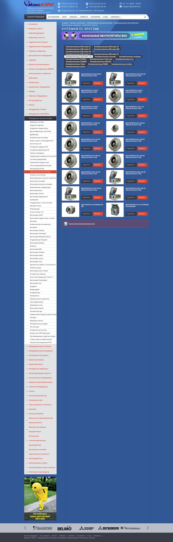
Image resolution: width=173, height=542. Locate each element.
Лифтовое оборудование (38, 96)
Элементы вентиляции (38, 175)
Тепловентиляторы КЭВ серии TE (106, 54)
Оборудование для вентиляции (99, 23)
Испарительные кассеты (38, 330)
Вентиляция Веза (36, 190)
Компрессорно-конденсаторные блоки (43, 314)
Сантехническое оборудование (40, 378)
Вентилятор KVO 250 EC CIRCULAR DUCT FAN (135, 156)
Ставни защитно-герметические (41, 339)
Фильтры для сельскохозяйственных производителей (37, 440)
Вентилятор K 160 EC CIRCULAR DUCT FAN (89, 91)
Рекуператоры (35, 209)
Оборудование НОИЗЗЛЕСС (39, 114)
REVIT (64, 17)
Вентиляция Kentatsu (37, 252)
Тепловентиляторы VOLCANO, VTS (78, 56)
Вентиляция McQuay (37, 243)
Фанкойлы (33, 409)
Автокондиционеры (36, 302)
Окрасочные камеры (36, 360)
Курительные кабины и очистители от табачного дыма (43, 266)
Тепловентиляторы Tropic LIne (100, 59)
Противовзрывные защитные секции (42, 336)
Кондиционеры (35, 293)
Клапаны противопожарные (39, 64)
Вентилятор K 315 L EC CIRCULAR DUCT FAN (135, 107)
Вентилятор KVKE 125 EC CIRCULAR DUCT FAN (136, 173)
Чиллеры (33, 317)
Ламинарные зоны (36, 305)
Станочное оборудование (38, 387)
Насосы (31, 105)
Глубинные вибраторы (37, 51)
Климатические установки (39, 138)
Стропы (32, 391)
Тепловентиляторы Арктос (76, 66)
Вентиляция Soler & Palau (39, 271)
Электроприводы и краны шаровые (42, 467)
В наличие (95, 17)
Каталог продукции (35, 17)
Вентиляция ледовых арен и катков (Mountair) (42, 219)
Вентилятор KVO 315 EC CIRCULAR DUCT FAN (90, 173)
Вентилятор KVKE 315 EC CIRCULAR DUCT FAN (136, 75)
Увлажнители (34, 296)
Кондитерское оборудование (39, 87)
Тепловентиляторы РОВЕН (98, 64)
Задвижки (32, 60)
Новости (84, 17)
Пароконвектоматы (36, 364)
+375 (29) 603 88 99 (97, 6)
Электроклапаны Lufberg (38, 463)
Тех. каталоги (53, 17)
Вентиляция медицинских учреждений (39, 198)
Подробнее (86, 83)
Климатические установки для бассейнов (40, 226)
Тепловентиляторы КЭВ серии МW (107, 49)
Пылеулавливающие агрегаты (40, 373)
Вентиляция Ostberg (37, 230)
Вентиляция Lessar (36, 258)
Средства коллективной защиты (41, 382)
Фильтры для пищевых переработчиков (37, 429)
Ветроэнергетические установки (41, 184)
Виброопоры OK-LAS (36, 38)
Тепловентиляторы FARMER (76, 61)
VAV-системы (34, 327)
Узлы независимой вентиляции (40, 165)
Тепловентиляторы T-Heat (75, 64)
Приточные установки (37, 181)
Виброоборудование (36, 33)
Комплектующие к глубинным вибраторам (40, 76)
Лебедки (32, 91)
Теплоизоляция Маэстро (38, 396)
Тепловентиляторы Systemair (130, 56)
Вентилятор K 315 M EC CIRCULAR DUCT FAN (90, 124)
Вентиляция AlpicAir (37, 308)
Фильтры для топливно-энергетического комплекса (39, 452)
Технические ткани (36, 400)
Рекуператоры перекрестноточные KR (43, 156)
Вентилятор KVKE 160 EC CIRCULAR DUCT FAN (91, 189)
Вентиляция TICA (36, 262)
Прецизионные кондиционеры (40, 187)
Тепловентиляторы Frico (124, 59)
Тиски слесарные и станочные (40, 405)
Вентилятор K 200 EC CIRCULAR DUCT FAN (134, 91)
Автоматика (33, 24)
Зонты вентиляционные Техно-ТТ (41, 277)
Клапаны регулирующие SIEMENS (41, 69)
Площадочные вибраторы (38, 369)
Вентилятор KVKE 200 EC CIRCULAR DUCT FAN (136, 189)
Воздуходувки (34, 289)
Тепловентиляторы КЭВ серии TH (106, 46)
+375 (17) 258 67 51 (69, 6)
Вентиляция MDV (36, 249)
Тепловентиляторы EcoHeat (121, 64)
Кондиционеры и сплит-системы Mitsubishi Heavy (41, 204)
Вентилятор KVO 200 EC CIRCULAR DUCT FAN (90, 156)
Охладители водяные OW (39, 147)
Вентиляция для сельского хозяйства (43, 178)
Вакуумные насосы (36, 321)
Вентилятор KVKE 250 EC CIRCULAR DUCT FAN (91, 75)
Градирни (33, 286)
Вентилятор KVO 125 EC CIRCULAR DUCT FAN (90, 140)
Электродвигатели (35, 458)
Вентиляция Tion (36, 283)
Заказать (97, 83)
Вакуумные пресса (36, 29)
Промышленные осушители (39, 299)
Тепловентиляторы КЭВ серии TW (78, 51)
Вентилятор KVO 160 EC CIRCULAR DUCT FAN (135, 140)
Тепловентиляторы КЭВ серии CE (78, 46)
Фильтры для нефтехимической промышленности (41, 420)
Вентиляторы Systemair (71, 25)
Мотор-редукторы (35, 100)
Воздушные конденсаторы (39, 128)
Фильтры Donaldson (36, 414)
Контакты (115, 17)
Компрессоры (34, 82)
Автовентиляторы (36, 311)
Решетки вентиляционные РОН (41, 342)
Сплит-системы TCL (37, 212)
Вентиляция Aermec (37, 193)
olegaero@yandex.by (131, 6)
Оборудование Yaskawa (37, 109)
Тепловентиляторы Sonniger (105, 56)
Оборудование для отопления (40, 346)
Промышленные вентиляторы (126, 23)
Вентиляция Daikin (36, 255)
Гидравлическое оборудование (40, 46)
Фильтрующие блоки (37, 169)
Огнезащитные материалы (38, 355)
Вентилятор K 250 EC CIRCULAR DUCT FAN (89, 107)
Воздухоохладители (37, 125)
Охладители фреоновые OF (39, 150)
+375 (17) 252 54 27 (97, 3)
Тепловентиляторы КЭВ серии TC (78, 54)
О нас (105, 17)
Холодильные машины (38, 274)
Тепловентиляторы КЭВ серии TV (78, 49)
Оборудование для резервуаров (41, 351)
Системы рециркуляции (38, 159)
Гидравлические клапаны (38, 42)
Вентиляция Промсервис (38, 280)
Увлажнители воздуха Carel (39, 162)
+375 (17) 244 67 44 (69, 3)
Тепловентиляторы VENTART (100, 61)
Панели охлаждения (37, 153)
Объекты (73, 17)
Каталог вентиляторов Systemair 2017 (82, 224)
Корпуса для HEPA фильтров (40, 333)
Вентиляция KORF (36, 215)
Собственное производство (39, 472)
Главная (65, 23)
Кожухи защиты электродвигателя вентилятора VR (41, 142)
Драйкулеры (34, 134)
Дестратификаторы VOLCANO (40, 131)
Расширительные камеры (39, 324)
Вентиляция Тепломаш (38, 233)
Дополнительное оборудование (40, 55)
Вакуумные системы (37, 122)
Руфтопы (33, 246)
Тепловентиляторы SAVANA (76, 59)
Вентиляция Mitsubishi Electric (40, 237)
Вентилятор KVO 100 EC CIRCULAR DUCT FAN (135, 124)
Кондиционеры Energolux (38, 240)
